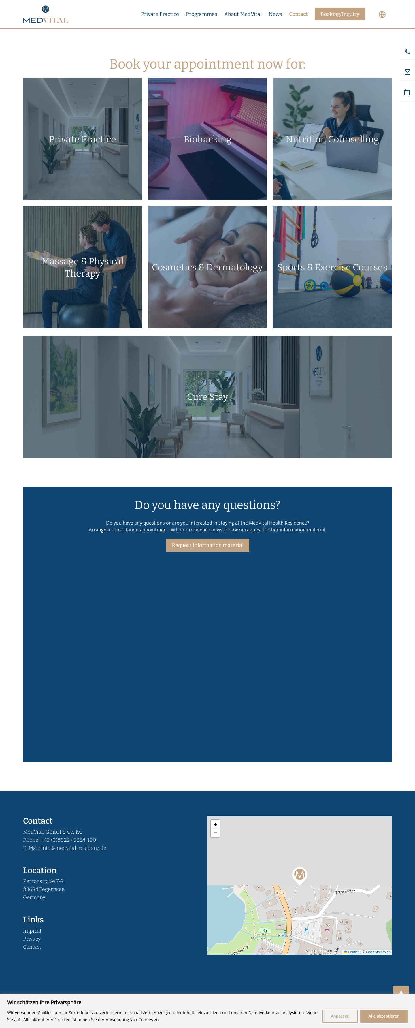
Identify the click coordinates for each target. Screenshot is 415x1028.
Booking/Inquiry (339, 14)
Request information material (208, 545)
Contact (298, 14)
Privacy (32, 939)
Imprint (32, 931)
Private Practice (160, 14)
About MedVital (243, 14)
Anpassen (340, 1016)
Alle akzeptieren (384, 1016)
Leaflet (351, 952)
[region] (207, 1011)
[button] (300, 875)
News (275, 14)
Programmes (201, 14)
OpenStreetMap (378, 952)
